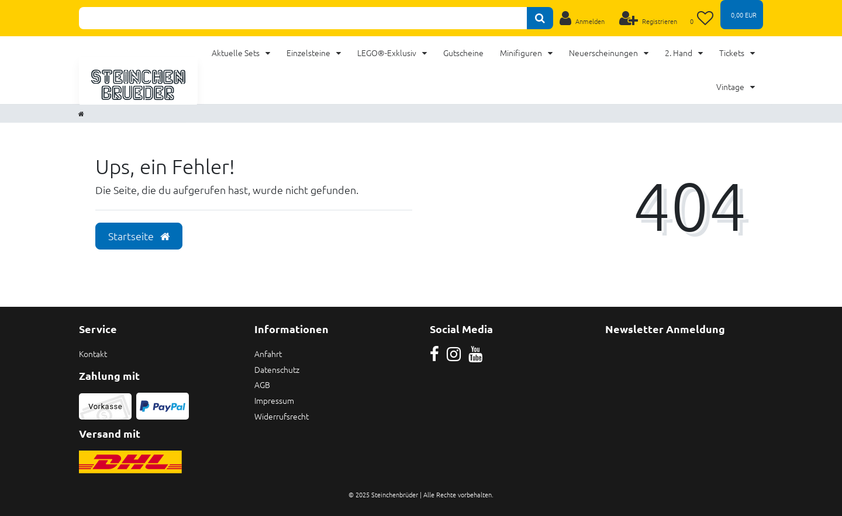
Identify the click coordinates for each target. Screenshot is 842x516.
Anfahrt (268, 353)
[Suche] (540, 18)
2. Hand (679, 52)
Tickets (732, 52)
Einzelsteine (309, 52)
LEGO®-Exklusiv (387, 52)
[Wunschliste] (702, 18)
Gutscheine (463, 52)
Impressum (274, 400)
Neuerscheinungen (604, 52)
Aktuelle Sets (236, 52)
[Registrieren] (648, 18)
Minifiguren (522, 52)
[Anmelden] (582, 18)
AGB (262, 384)
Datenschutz (276, 369)
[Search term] (303, 18)
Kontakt (93, 353)
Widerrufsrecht (281, 416)
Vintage (731, 86)
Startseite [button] (139, 236)
